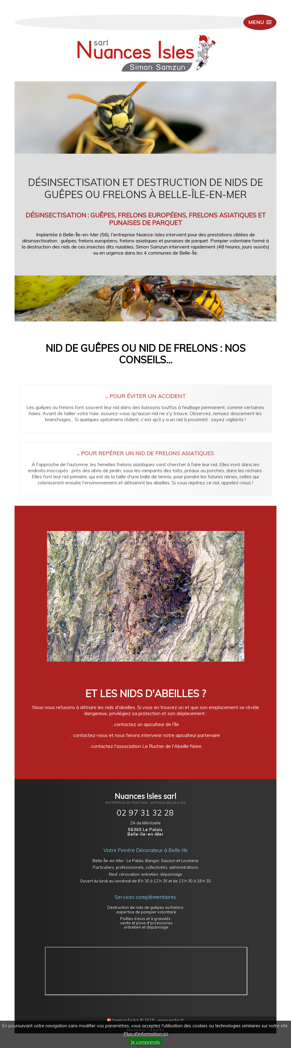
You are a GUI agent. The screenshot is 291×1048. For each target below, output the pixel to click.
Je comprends (145, 1042)
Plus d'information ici (146, 1034)
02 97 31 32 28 (145, 813)
